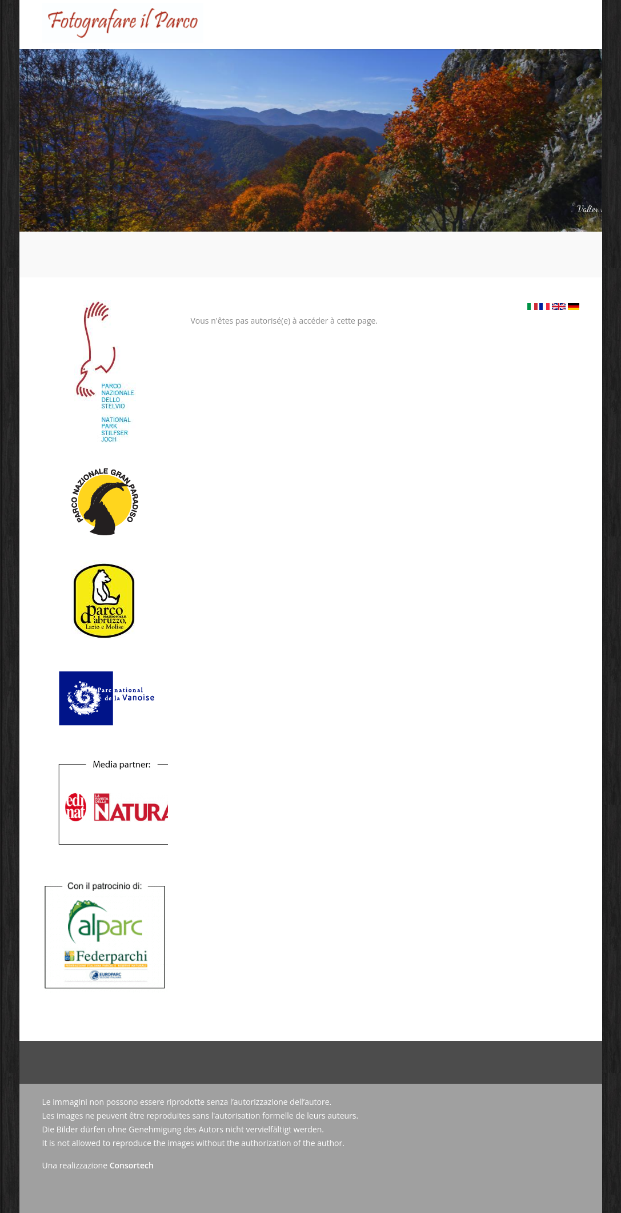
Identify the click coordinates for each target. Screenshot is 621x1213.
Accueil (162, 67)
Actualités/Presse (418, 67)
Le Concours (212, 58)
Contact (481, 67)
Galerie (356, 67)
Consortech (132, 1165)
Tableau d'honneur (290, 67)
